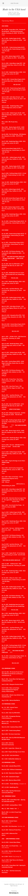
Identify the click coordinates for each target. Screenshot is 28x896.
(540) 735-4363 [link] (14, 3)
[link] (14, 9)
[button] (3, 3)
